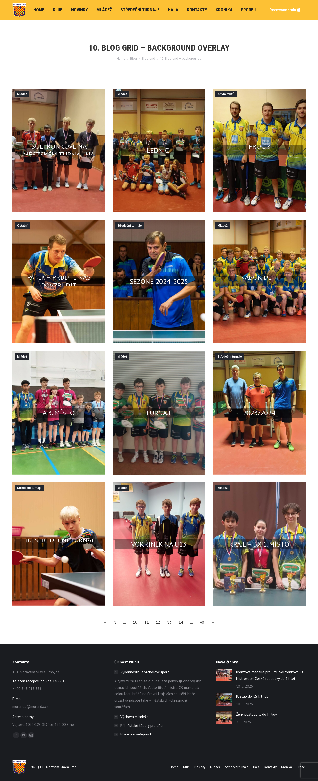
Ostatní (22, 225)
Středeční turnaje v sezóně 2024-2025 (159, 277)
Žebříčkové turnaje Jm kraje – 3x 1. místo (259, 539)
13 (169, 622)
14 (181, 622)
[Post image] (224, 675)
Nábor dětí (259, 277)
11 (146, 622)
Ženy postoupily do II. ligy (256, 714)
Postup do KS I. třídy (252, 696)
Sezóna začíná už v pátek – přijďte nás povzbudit (59, 277)
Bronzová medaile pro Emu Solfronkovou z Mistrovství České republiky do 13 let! (269, 675)
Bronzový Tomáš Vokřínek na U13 (158, 539)
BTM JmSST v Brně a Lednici (158, 146)
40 (202, 622)
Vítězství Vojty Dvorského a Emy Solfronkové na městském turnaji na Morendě (58, 145)
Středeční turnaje (129, 225)
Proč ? (259, 145)
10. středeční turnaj (58, 539)
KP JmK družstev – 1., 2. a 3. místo (58, 408)
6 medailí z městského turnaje (159, 408)
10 (135, 622)
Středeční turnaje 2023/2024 (259, 408)
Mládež (22, 94)
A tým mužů (226, 94)
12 (158, 622)
